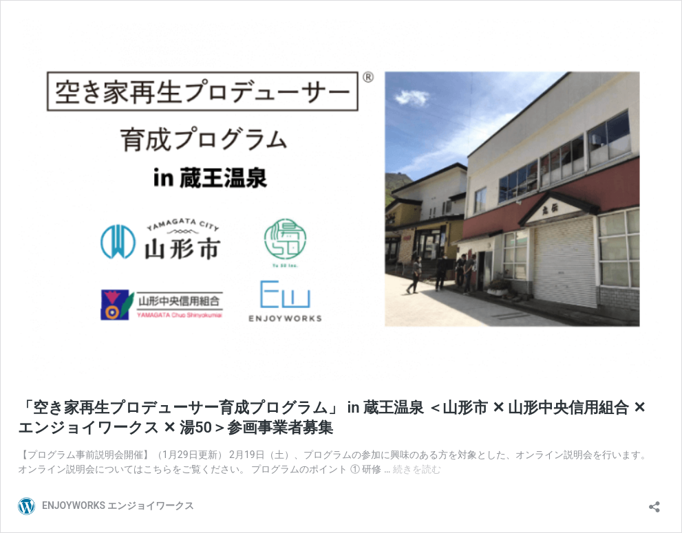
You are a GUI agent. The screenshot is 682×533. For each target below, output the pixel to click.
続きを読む (417, 469)
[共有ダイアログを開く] (654, 502)
